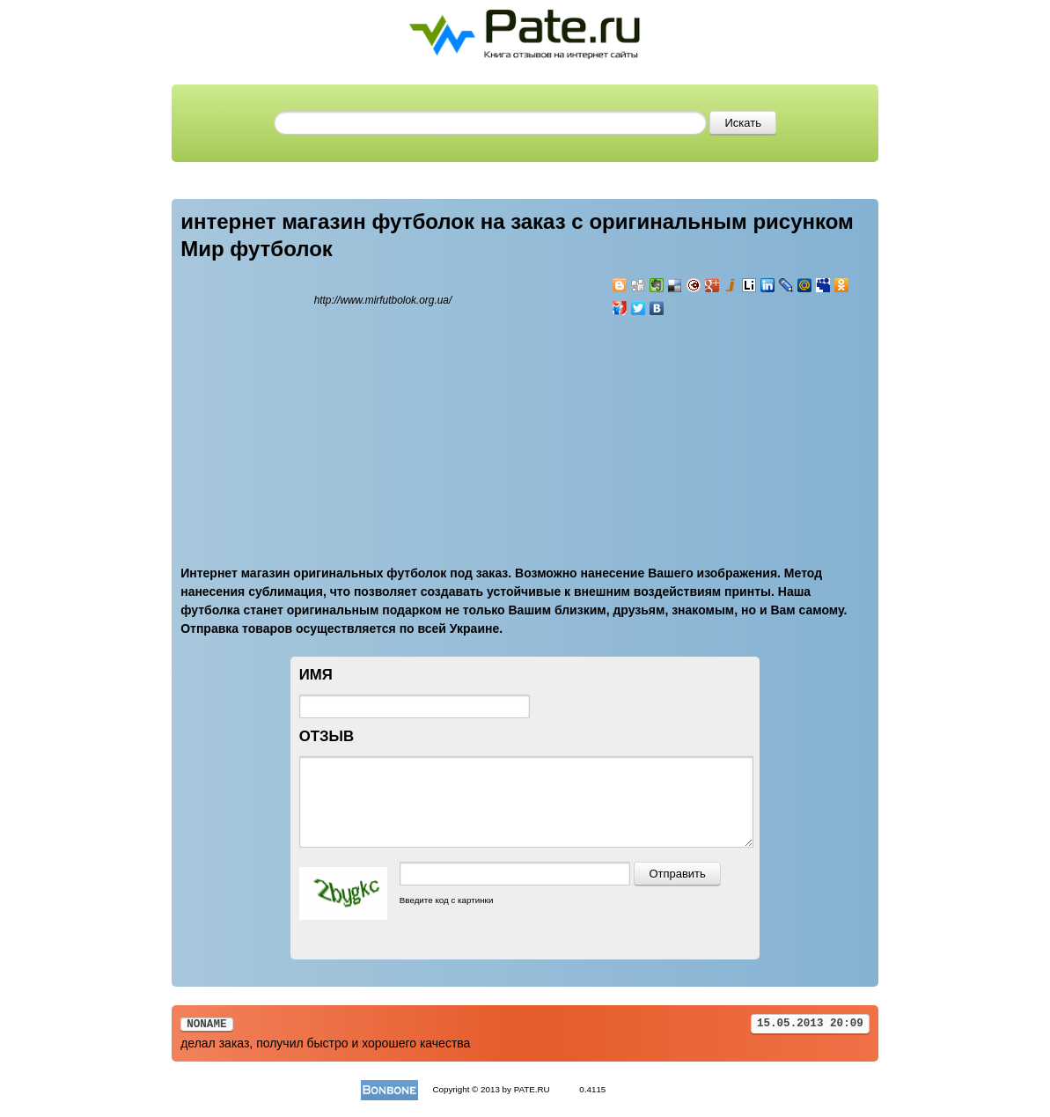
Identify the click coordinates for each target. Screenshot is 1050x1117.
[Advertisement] (717, 430)
